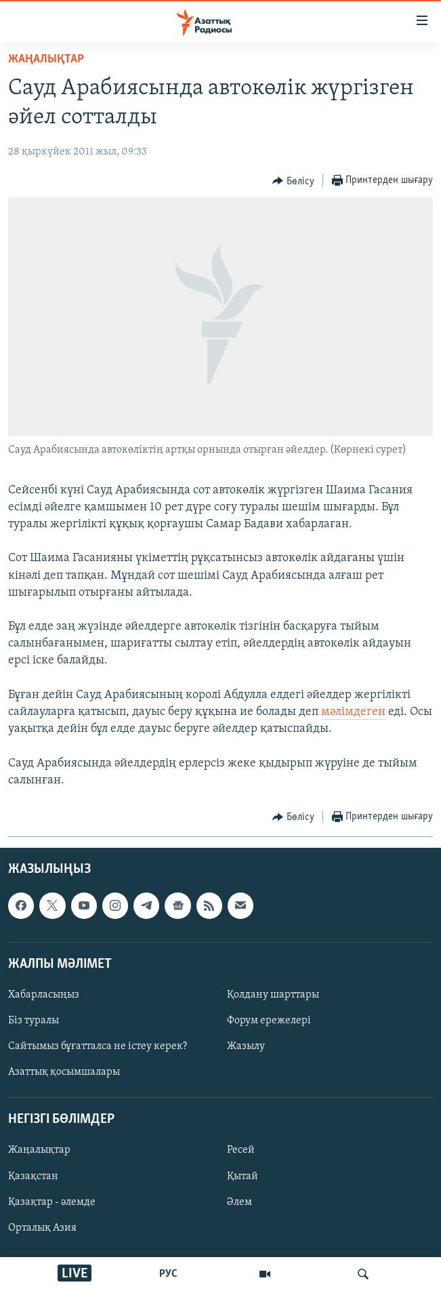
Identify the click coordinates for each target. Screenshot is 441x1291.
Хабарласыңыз (43, 994)
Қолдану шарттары (273, 994)
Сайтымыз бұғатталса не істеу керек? (97, 1046)
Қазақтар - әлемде (52, 1202)
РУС (168, 1274)
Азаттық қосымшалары (64, 1072)
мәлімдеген (353, 711)
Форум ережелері (269, 1020)
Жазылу (246, 1046)
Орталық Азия (42, 1228)
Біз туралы (33, 1020)
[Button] (293, 180)
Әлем (239, 1202)
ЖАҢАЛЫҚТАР (46, 59)
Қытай (242, 1176)
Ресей (241, 1150)
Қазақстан (33, 1176)
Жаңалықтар (39, 1150)
